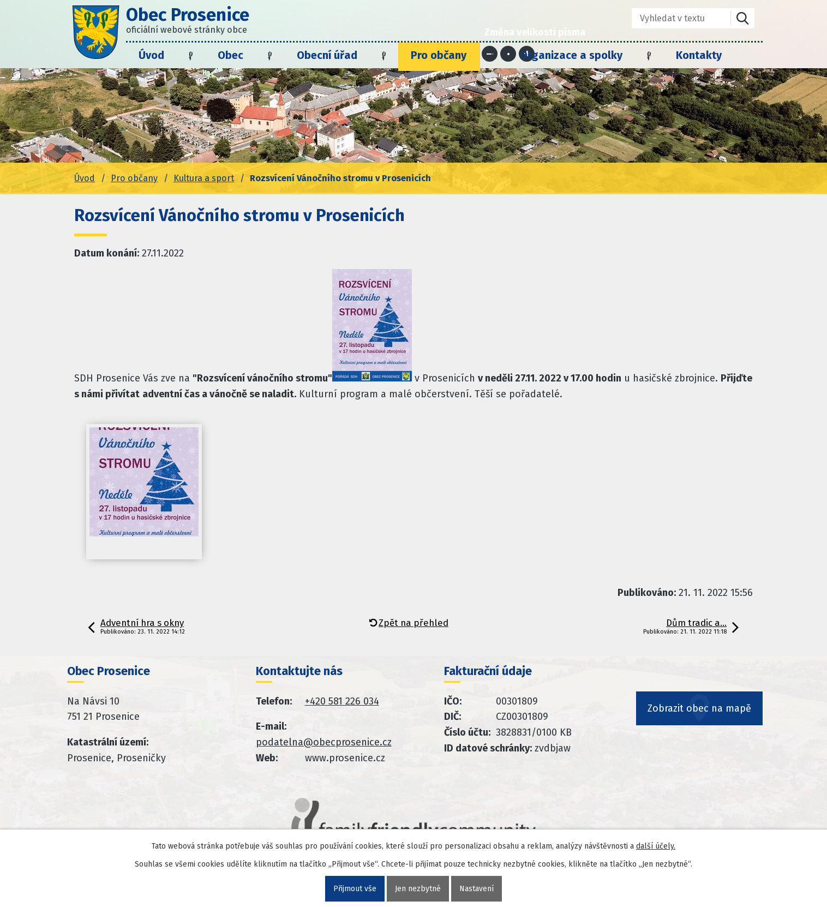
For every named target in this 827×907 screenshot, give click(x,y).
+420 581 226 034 (342, 701)
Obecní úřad (327, 55)
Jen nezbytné (418, 888)
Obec (230, 55)
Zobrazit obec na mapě (699, 708)
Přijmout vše (354, 888)
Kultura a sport (203, 178)
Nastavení (476, 888)
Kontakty (699, 55)
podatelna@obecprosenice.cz (324, 742)
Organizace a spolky (571, 55)
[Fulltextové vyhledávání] (673, 18)
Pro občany (438, 55)
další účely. (655, 846)
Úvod (151, 55)
